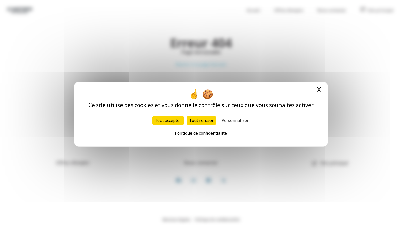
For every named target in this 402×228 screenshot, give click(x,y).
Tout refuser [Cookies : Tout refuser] (201, 120)
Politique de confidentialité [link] (201, 133)
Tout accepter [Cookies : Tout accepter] (168, 120)
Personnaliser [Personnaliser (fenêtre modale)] (235, 120)
